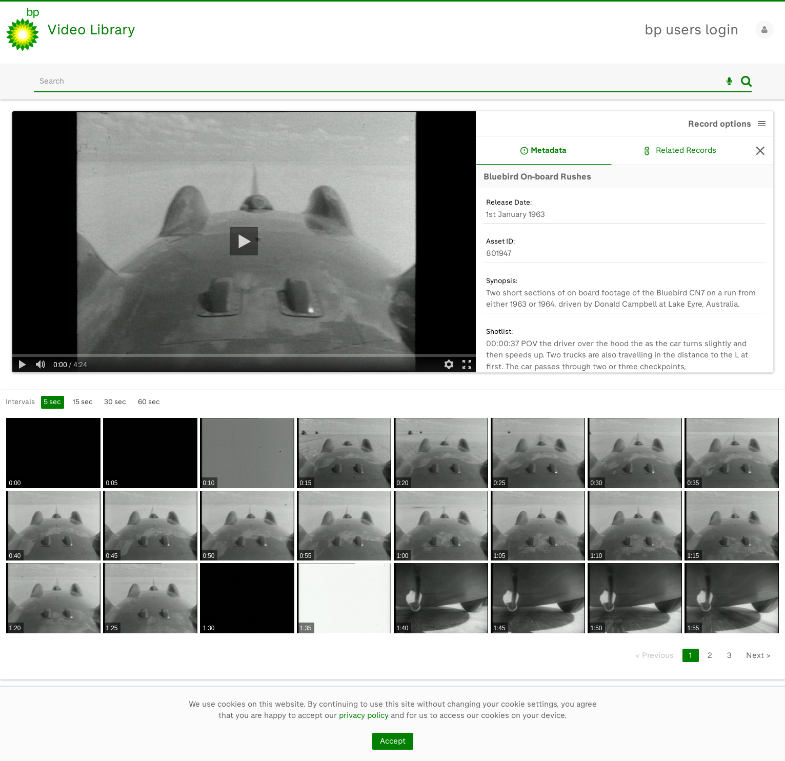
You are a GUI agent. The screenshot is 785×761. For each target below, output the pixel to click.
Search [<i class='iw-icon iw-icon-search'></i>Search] (746, 81)
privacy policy (364, 715)
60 (149, 401)
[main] (392, 392)
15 (83, 401)
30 (115, 401)
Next (758, 655)
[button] (762, 123)
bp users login (691, 29)
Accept (393, 741)
